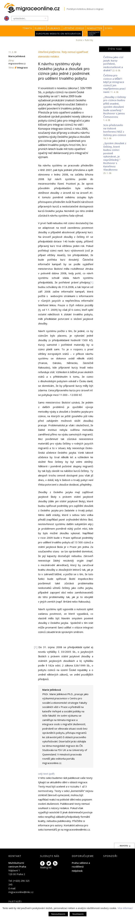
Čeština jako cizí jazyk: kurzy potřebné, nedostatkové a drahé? (113, 63)
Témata (27, 28)
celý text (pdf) (46, 773)
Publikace (54, 28)
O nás (108, 28)
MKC (91, 33)
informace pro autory (50, 825)
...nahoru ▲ (124, 846)
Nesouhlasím (58, 914)
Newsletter (94, 28)
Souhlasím (78, 914)
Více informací (124, 908)
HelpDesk (77, 870)
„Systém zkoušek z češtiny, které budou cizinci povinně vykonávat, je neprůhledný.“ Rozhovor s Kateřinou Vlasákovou (114, 156)
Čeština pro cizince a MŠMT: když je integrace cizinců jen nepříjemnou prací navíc (114, 84)
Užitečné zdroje (73, 28)
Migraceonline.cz (34, 8)
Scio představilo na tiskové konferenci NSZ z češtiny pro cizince (114, 130)
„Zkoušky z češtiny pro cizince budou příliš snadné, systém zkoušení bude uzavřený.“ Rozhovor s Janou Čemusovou (114, 106)
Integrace (22, 67)
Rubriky (40, 28)
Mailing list (46, 867)
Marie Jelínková (16, 56)
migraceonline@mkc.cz (20, 892)
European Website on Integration (58, 33)
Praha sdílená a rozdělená (81, 864)
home (79, 40)
